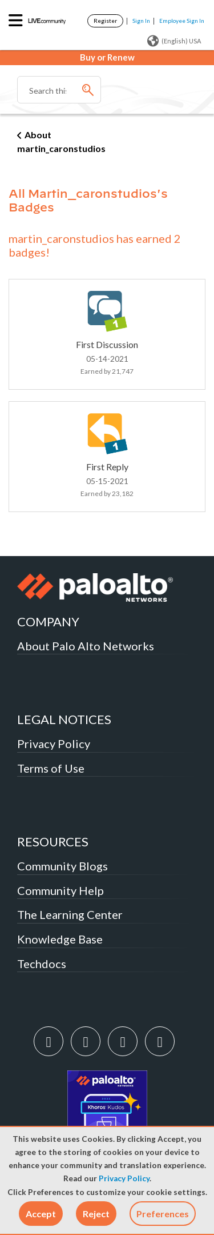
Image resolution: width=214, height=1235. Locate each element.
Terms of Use (50, 768)
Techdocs (41, 963)
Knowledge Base (60, 939)
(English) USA (174, 41)
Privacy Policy (124, 1178)
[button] (41, 1213)
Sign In (141, 20)
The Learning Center (70, 914)
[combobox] (59, 89)
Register (105, 20)
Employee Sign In (181, 20)
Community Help (60, 890)
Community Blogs (62, 866)
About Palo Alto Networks (85, 646)
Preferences (162, 1213)
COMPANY (48, 621)
